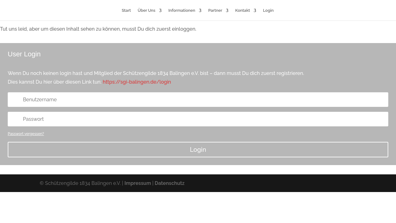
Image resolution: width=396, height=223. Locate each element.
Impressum (137, 183)
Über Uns (146, 10)
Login (268, 10)
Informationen (181, 10)
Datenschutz (169, 183)
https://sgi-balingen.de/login (137, 82)
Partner (215, 10)
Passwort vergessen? (26, 134)
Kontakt (242, 10)
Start (126, 10)
